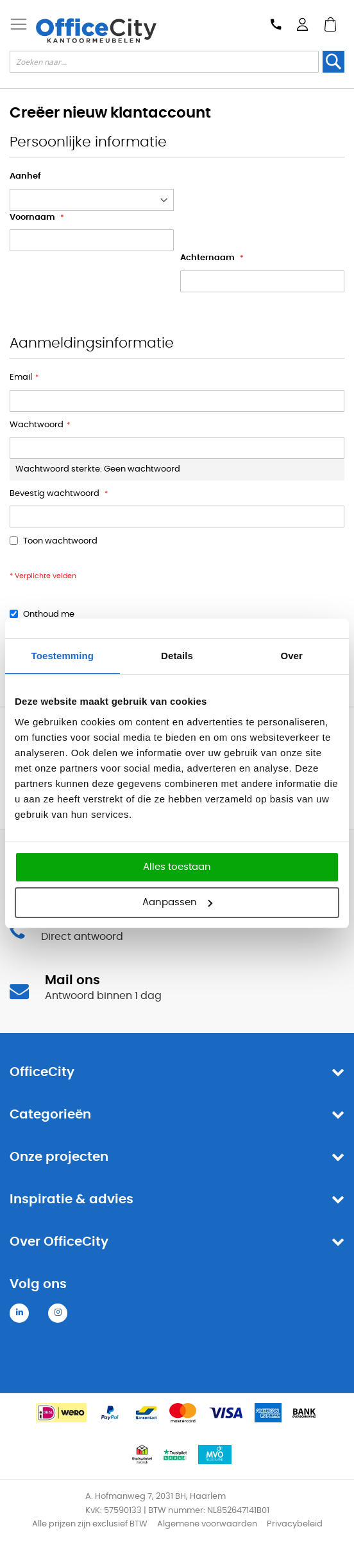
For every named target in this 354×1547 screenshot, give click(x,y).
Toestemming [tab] (62, 655)
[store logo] (96, 30)
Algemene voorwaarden (207, 1524)
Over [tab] (291, 655)
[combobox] (164, 62)
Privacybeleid (295, 1524)
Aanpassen (177, 902)
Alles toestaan (177, 867)
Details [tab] (177, 655)
